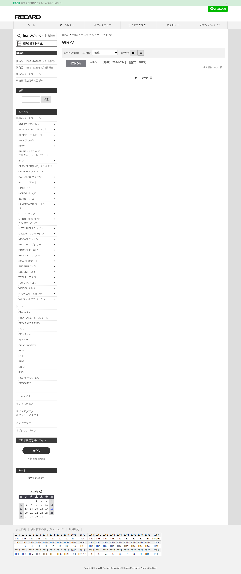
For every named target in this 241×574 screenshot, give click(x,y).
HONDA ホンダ (104, 34)
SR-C (21, 366)
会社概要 (21, 529)
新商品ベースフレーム (28, 74)
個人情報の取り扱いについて (47, 529)
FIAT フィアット (27, 182)
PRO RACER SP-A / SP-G (33, 317)
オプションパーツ (210, 25)
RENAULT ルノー (29, 255)
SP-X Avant (24, 334)
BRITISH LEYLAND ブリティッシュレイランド (37, 153)
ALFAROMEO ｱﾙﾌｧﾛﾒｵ (32, 129)
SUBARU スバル (27, 266)
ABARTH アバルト (28, 124)
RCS (21, 350)
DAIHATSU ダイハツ (30, 177)
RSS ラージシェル (28, 377)
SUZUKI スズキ (27, 271)
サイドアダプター (138, 25)
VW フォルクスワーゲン (32, 299)
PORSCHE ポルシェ (30, 250)
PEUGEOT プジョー (29, 244)
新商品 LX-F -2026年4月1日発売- (35, 61)
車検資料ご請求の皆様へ (30, 80)
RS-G (21, 328)
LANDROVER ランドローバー (32, 206)
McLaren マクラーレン (31, 233)
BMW (21, 146)
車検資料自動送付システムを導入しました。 (43, 3)
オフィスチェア (102, 25)
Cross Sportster (27, 345)
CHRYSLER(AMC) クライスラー (36, 166)
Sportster (23, 339)
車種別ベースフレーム (83, 34)
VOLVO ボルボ (26, 288)
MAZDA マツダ (26, 213)
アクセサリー (174, 25)
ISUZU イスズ (26, 198)
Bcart (154, 568)
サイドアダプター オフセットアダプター (36, 413)
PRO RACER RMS (29, 323)
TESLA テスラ (27, 277)
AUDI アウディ (26, 140)
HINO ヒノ (24, 187)
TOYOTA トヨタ (27, 282)
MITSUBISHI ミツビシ (31, 228)
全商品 (65, 34)
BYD (21, 160)
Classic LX (24, 312)
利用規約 (74, 529)
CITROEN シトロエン (30, 171)
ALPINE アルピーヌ (30, 135)
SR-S (21, 361)
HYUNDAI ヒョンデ (30, 293)
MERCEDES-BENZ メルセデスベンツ (34, 221)
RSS (21, 372)
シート (31, 25)
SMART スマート (28, 260)
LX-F (21, 355)
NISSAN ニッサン (28, 239)
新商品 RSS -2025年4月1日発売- (35, 67)
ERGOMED (24, 383)
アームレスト (66, 25)
